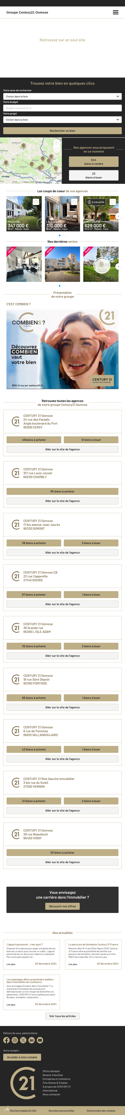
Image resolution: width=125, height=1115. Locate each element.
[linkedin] (31, 1040)
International (50, 1090)
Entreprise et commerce (56, 1078)
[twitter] (23, 1040)
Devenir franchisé (53, 1074)
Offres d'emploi (51, 1071)
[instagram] (15, 1040)
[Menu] (116, 12)
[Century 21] (27, 12)
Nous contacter (51, 1094)
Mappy (26, 182)
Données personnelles (61, 1110)
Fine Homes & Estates (55, 1082)
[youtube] (40, 1040)
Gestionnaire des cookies (101, 1110)
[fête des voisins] (62, 72)
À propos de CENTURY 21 (57, 1086)
